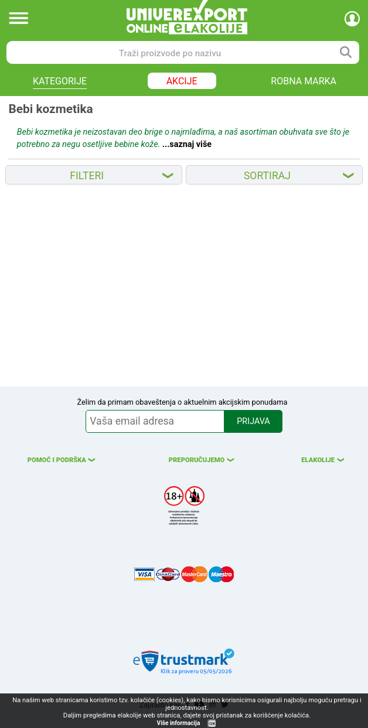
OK (212, 723)
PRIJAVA (253, 421)
